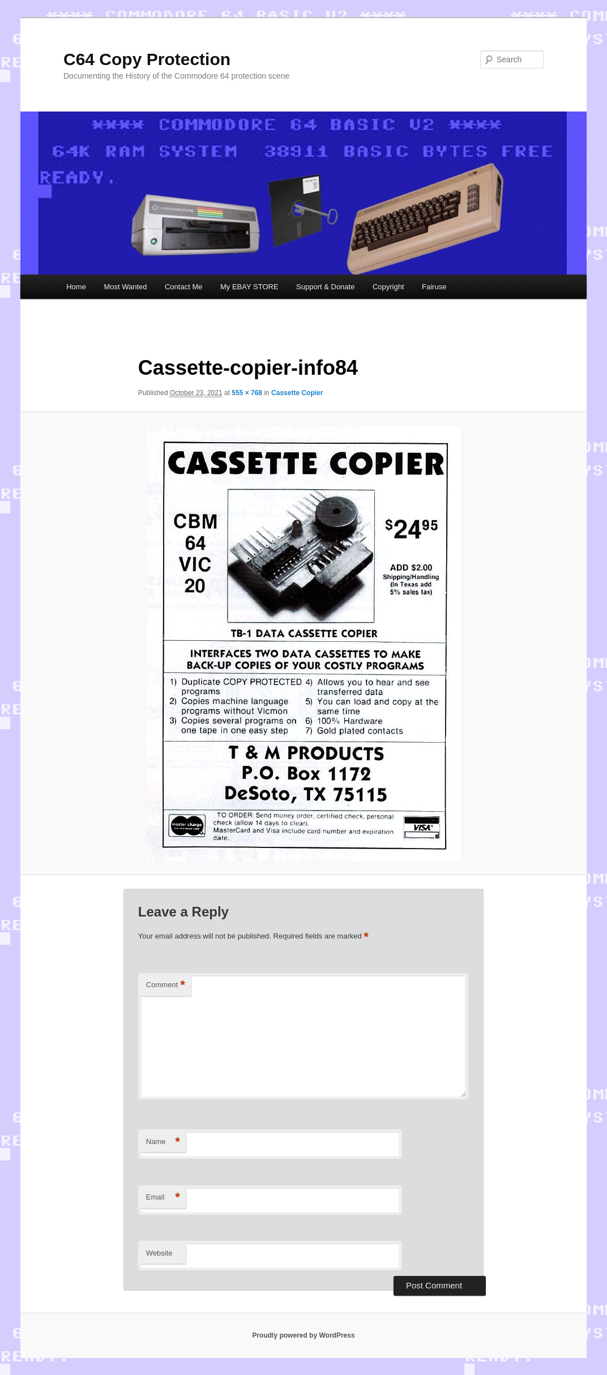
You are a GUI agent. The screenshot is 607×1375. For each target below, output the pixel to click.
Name (163, 1142)
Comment (165, 985)
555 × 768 (247, 393)
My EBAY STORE (249, 286)
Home (76, 286)
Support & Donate (325, 286)
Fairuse (434, 286)
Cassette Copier (297, 393)
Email (163, 1197)
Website (159, 1253)
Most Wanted (125, 286)
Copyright (388, 286)
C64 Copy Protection (146, 59)
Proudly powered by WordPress (303, 1335)
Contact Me (183, 286)
